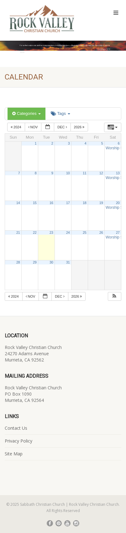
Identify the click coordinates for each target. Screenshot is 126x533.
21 (18, 232)
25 (85, 232)
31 (68, 262)
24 (68, 232)
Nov (33, 127)
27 (118, 232)
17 (68, 203)
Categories (26, 113)
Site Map (14, 454)
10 (68, 173)
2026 (80, 127)
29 (35, 262)
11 (85, 173)
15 (35, 203)
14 (18, 203)
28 (18, 262)
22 (35, 232)
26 (101, 232)
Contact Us (16, 428)
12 (101, 173)
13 (118, 173)
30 (51, 262)
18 (85, 203)
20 (118, 203)
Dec (62, 127)
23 (51, 232)
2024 (16, 127)
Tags (60, 113)
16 (51, 203)
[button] (114, 296)
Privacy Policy (18, 441)
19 (101, 203)
